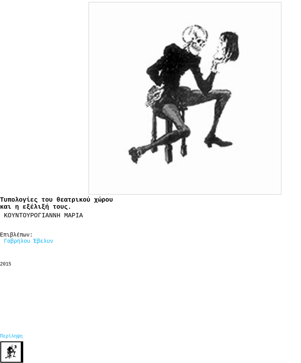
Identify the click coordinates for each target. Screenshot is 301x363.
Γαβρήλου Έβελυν (28, 241)
